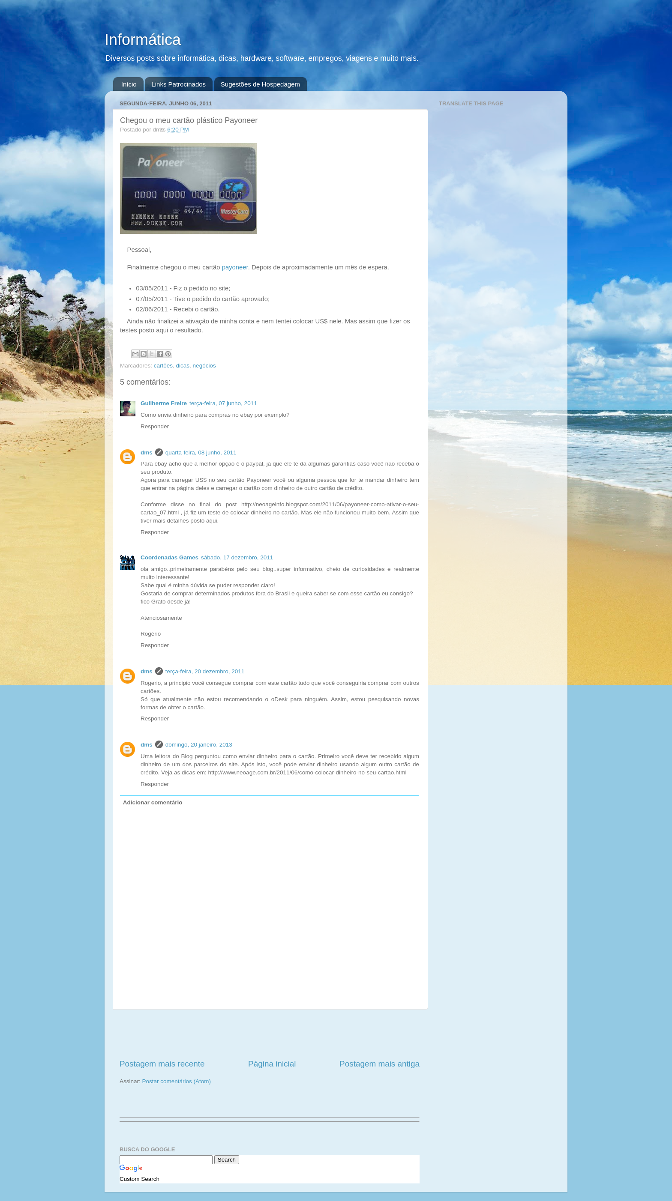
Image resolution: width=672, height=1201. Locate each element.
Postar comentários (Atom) (176, 1081)
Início (129, 84)
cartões (163, 365)
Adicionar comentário (153, 802)
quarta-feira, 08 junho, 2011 (201, 452)
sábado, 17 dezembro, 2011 (237, 557)
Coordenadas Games (169, 557)
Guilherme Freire (164, 403)
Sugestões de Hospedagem (260, 84)
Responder (155, 426)
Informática (143, 39)
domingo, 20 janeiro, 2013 (198, 744)
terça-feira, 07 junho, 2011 (223, 403)
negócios (204, 365)
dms (147, 452)
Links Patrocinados (178, 84)
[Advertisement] (269, 1034)
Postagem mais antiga (379, 1063)
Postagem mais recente (162, 1063)
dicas (183, 365)
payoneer (235, 267)
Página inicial (272, 1063)
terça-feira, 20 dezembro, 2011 (205, 671)
